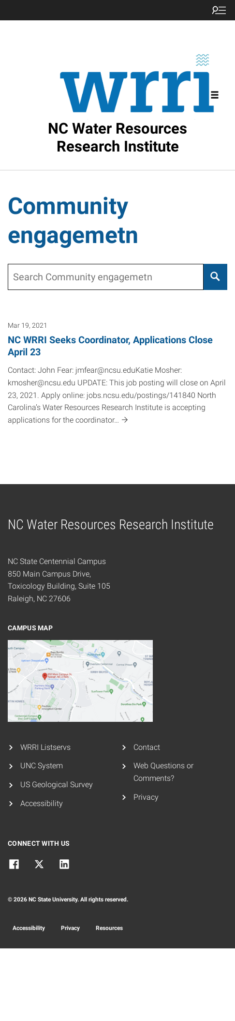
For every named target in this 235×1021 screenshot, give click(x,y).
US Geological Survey (56, 784)
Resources (109, 928)
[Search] (215, 277)
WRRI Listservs (45, 747)
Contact (146, 747)
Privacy (146, 797)
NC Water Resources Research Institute (117, 137)
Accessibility (41, 803)
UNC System (41, 765)
